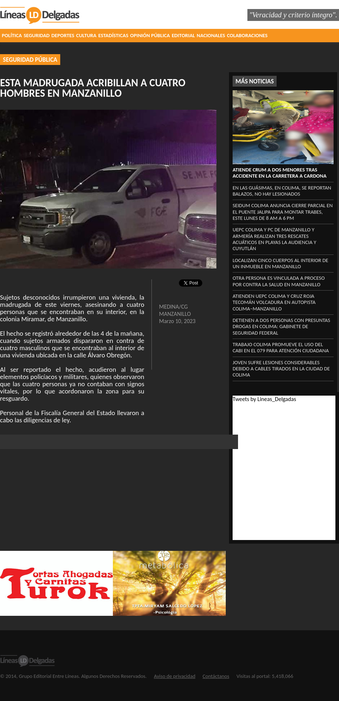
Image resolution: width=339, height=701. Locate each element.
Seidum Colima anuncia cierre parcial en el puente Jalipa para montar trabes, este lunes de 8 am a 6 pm (283, 211)
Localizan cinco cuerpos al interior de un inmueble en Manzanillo (280, 263)
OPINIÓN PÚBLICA (150, 35)
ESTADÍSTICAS (113, 35)
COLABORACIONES (247, 35)
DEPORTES (63, 35)
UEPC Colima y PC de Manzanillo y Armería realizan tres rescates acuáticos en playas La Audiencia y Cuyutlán (274, 239)
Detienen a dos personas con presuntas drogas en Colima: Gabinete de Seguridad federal (281, 326)
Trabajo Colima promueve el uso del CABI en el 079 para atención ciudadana (281, 347)
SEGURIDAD (37, 35)
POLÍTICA (12, 35)
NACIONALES (211, 35)
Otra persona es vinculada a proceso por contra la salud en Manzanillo (279, 281)
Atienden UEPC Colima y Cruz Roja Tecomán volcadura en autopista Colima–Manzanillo (274, 302)
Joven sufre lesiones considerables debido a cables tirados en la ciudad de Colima (281, 368)
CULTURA (86, 35)
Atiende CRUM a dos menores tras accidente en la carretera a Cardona (279, 172)
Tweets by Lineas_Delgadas (264, 399)
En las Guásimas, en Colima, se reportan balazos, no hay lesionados (282, 190)
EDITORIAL (183, 35)
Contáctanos (216, 676)
